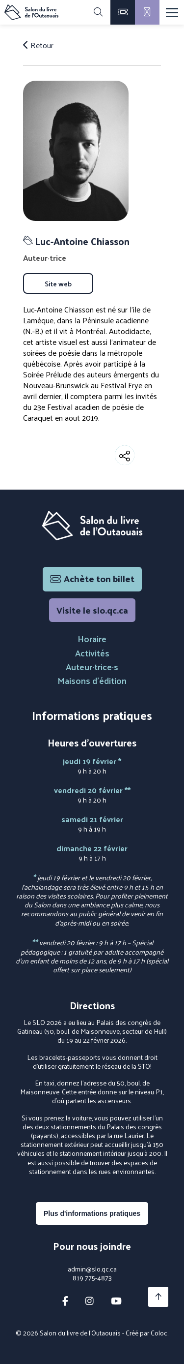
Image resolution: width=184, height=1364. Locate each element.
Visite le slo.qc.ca (92, 610)
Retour (38, 45)
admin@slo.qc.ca (92, 1269)
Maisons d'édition (92, 680)
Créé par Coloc (146, 1333)
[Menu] (172, 12)
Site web (58, 283)
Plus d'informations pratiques (92, 1213)
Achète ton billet (92, 578)
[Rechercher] (98, 12)
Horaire (92, 638)
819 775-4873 (92, 1277)
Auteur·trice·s (92, 666)
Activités (92, 652)
